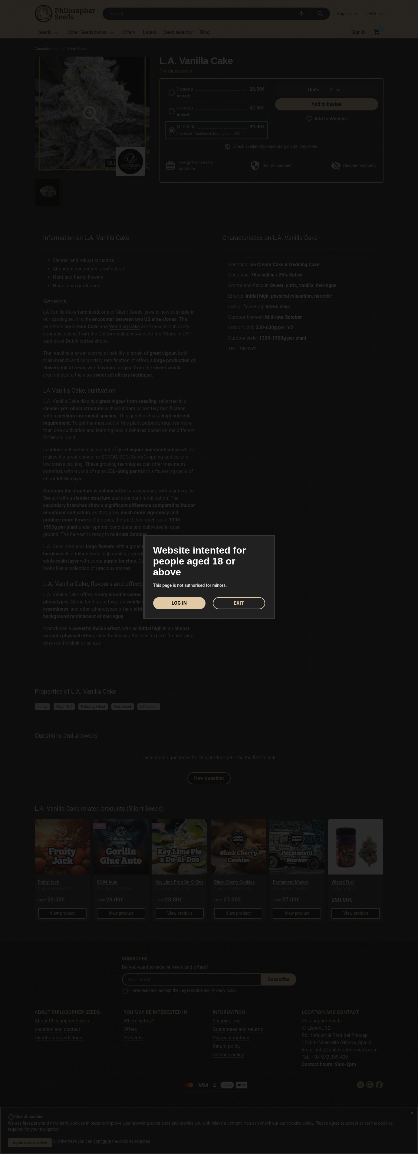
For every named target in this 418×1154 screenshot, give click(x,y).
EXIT (239, 603)
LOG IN (179, 603)
